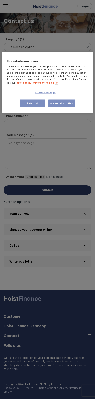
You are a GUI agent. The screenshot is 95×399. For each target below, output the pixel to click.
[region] (47, 82)
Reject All (32, 103)
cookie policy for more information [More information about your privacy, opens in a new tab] (35, 82)
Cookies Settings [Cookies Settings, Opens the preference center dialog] (45, 92)
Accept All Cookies (61, 103)
